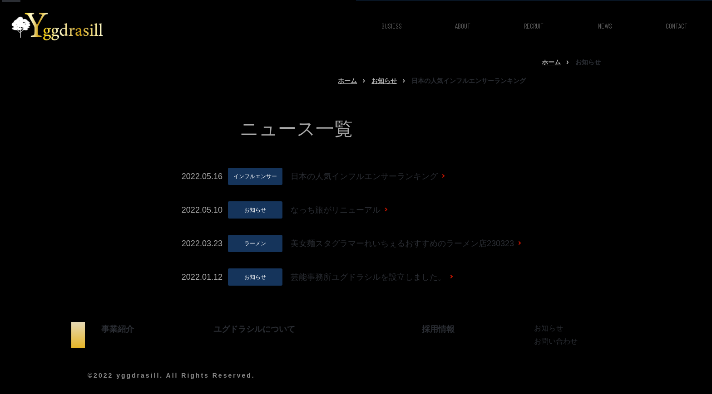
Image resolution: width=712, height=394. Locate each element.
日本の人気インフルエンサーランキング (364, 176)
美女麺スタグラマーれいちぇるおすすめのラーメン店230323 (402, 243)
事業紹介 (117, 329)
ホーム (551, 62)
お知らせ (384, 80)
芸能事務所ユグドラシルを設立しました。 (368, 277)
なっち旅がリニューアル (336, 209)
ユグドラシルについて (254, 329)
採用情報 (438, 329)
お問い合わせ (556, 341)
